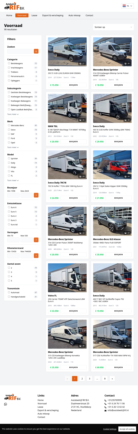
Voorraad (21, 15)
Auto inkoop (75, 15)
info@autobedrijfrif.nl (118, 410)
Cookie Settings (110, 429)
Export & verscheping (52, 15)
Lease (34, 15)
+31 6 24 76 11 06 (116, 403)
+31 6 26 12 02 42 (116, 406)
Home (9, 15)
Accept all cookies (127, 429)
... (97, 378)
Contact (89, 15)
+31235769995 (115, 400)
